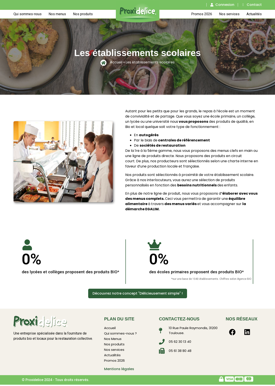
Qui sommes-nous (27, 14)
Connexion (224, 4)
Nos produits (83, 14)
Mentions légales (119, 370)
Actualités (254, 14)
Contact (254, 4)
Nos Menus (112, 339)
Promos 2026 (201, 14)
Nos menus (57, 14)
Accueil (116, 62)
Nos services (229, 14)
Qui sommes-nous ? (120, 333)
